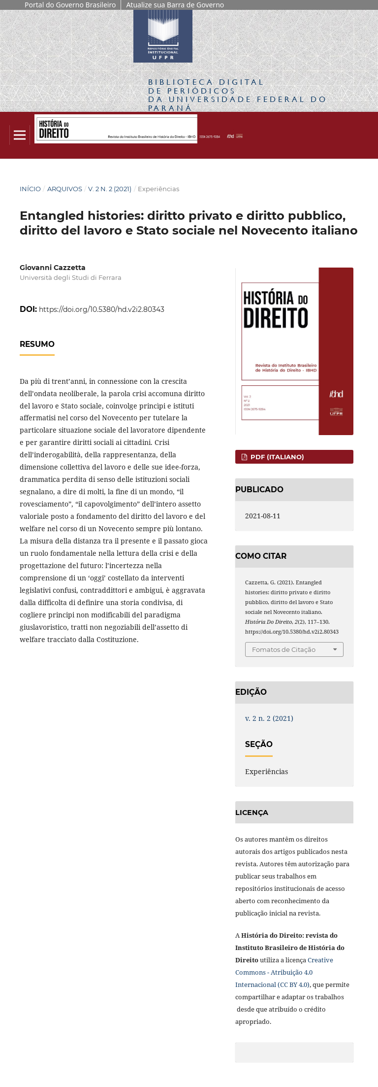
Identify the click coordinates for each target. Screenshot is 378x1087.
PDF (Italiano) (276, 457)
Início (30, 189)
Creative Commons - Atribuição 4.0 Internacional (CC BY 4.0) (284, 972)
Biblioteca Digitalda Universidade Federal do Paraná (238, 94)
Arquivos (64, 189)
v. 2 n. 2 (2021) (109, 189)
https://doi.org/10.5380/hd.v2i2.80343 (101, 309)
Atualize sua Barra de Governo (175, 4)
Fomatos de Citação (283, 649)
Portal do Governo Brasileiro (70, 4)
